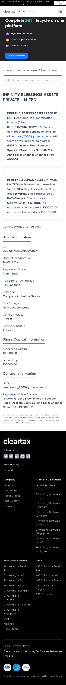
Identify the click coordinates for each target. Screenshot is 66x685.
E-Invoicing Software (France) (48, 496)
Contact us (10, 490)
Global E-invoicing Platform (46, 487)
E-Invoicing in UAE (14, 575)
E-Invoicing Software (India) (48, 540)
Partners (8, 506)
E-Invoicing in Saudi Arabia (15, 568)
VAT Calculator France (49, 580)
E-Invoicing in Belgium (16, 590)
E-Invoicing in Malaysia (17, 604)
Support (8, 470)
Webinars (9, 623)
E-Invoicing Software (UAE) (48, 522)
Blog (6, 618)
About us (9, 485)
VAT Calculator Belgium (44, 587)
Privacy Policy (21, 645)
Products (27, 11)
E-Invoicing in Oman (15, 580)
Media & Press (12, 495)
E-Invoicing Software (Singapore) (48, 531)
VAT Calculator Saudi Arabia (48, 568)
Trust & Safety (12, 500)
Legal (7, 645)
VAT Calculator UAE (47, 575)
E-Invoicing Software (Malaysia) (48, 549)
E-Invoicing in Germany (11, 597)
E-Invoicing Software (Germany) (48, 505)
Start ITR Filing (60, 3)
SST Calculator (44, 594)
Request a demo (16, 55)
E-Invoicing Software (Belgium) (48, 514)
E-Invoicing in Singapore (11, 611)
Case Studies (12, 628)
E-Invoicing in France (15, 585)
